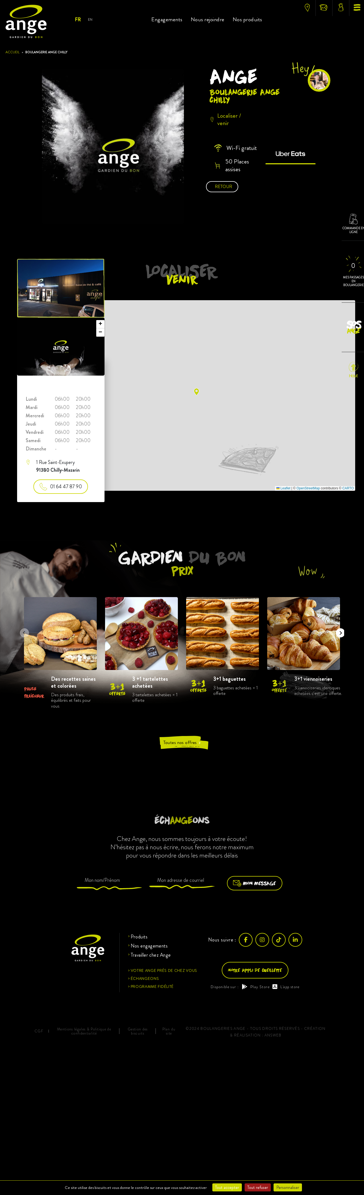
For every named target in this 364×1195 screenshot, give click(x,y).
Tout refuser (257, 1187)
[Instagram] (262, 940)
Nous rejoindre (207, 19)
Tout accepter (227, 1187)
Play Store (256, 987)
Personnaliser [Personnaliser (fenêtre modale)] (287, 1187)
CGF (38, 1031)
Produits (139, 936)
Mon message (254, 883)
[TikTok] (279, 940)
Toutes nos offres (182, 742)
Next (338, 631)
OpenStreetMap (308, 488)
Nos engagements (149, 945)
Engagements (167, 19)
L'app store (286, 987)
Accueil (13, 52)
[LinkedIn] (295, 940)
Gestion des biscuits (138, 1031)
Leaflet (283, 488)
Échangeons (145, 978)
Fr (78, 19)
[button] (196, 391)
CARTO (348, 488)
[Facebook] (246, 940)
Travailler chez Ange (151, 955)
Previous (22, 631)
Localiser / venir (225, 119)
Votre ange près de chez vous (164, 970)
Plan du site (169, 1031)
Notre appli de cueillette (255, 970)
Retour (223, 186)
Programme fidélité (152, 986)
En (90, 19)
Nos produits (247, 19)
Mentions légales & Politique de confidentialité (84, 1031)
